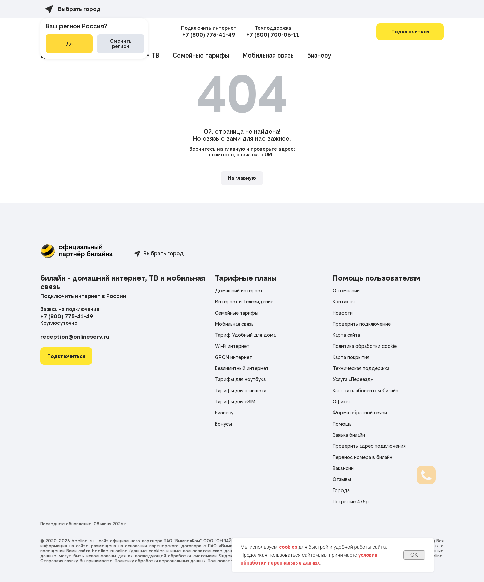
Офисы (341, 401)
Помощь (342, 424)
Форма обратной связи (360, 412)
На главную (242, 178)
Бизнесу (319, 55)
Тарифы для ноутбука (240, 379)
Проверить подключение (362, 324)
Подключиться (410, 31)
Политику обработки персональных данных (160, 560)
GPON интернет (233, 357)
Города (341, 490)
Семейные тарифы (201, 55)
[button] (66, 356)
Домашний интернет (239, 290)
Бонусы (223, 424)
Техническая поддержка (361, 368)
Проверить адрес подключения (369, 446)
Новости (343, 313)
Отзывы (342, 479)
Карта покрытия (351, 357)
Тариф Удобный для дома (245, 335)
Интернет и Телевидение (244, 301)
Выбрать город (163, 253)
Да (69, 43)
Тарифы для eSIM (235, 401)
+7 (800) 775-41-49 (208, 34)
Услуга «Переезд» (353, 379)
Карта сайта (346, 335)
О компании (346, 290)
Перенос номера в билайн (362, 457)
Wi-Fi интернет (232, 346)
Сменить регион (121, 43)
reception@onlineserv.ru (74, 336)
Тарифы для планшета (240, 390)
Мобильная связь (268, 55)
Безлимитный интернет (242, 368)
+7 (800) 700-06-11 (272, 34)
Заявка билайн (349, 435)
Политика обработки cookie (365, 346)
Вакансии (343, 468)
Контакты (344, 301)
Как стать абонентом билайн (365, 390)
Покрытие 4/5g (351, 501)
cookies (288, 547)
